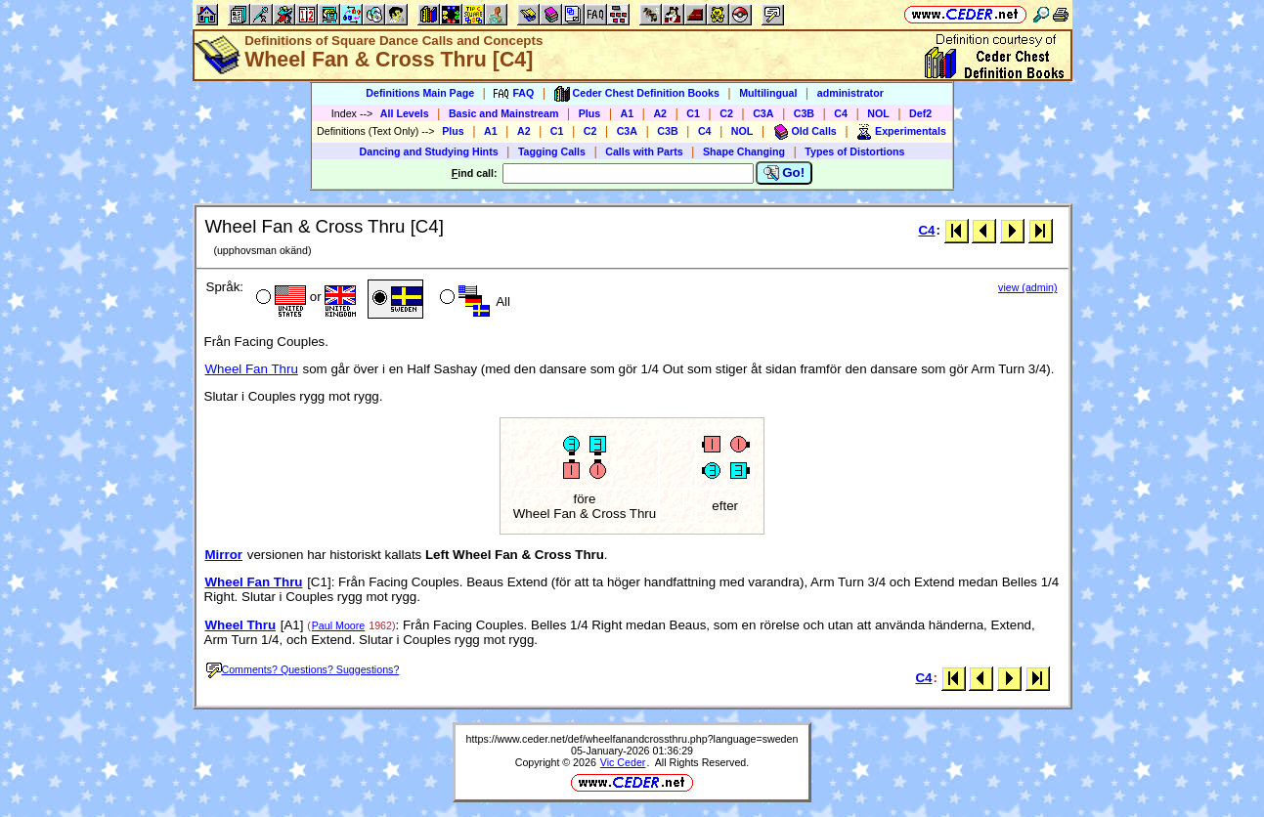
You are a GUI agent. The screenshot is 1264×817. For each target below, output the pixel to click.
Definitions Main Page (420, 93)
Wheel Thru (241, 625)
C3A (763, 113)
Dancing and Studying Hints (429, 151)
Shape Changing (744, 151)
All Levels (404, 113)
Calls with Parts (643, 151)
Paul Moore (339, 625)
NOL (878, 113)
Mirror (224, 554)
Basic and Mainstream (504, 113)
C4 (841, 113)
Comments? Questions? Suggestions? (303, 669)
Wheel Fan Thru (251, 369)
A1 (627, 113)
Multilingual (768, 93)
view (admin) (1027, 287)
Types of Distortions (854, 151)
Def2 (920, 113)
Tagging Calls (552, 151)
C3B (804, 113)
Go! (784, 173)
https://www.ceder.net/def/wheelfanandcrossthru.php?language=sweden (632, 739)
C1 (693, 113)
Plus (590, 113)
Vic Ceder (623, 762)
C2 (726, 113)
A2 (660, 113)
